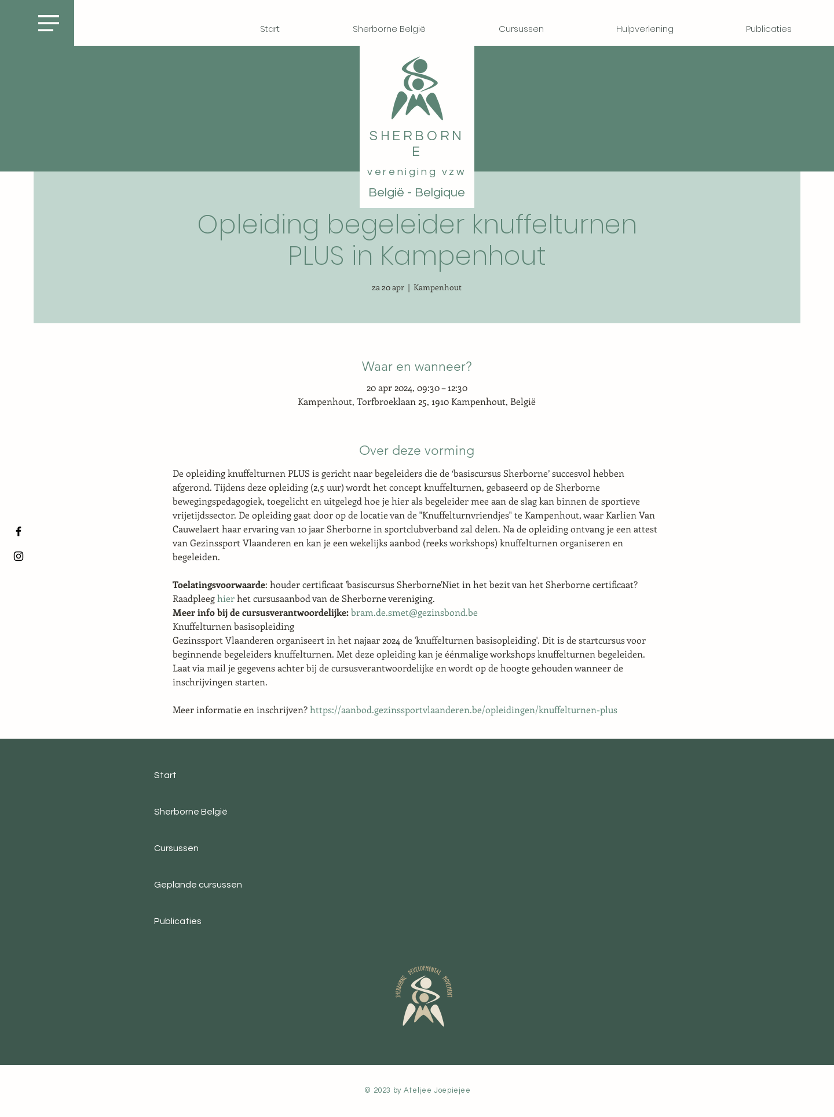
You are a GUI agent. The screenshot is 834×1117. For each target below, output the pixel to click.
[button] (48, 23)
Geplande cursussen (198, 884)
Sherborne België (191, 811)
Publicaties (178, 921)
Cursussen (176, 848)
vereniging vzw (416, 171)
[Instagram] (18, 556)
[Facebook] (18, 531)
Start (165, 775)
